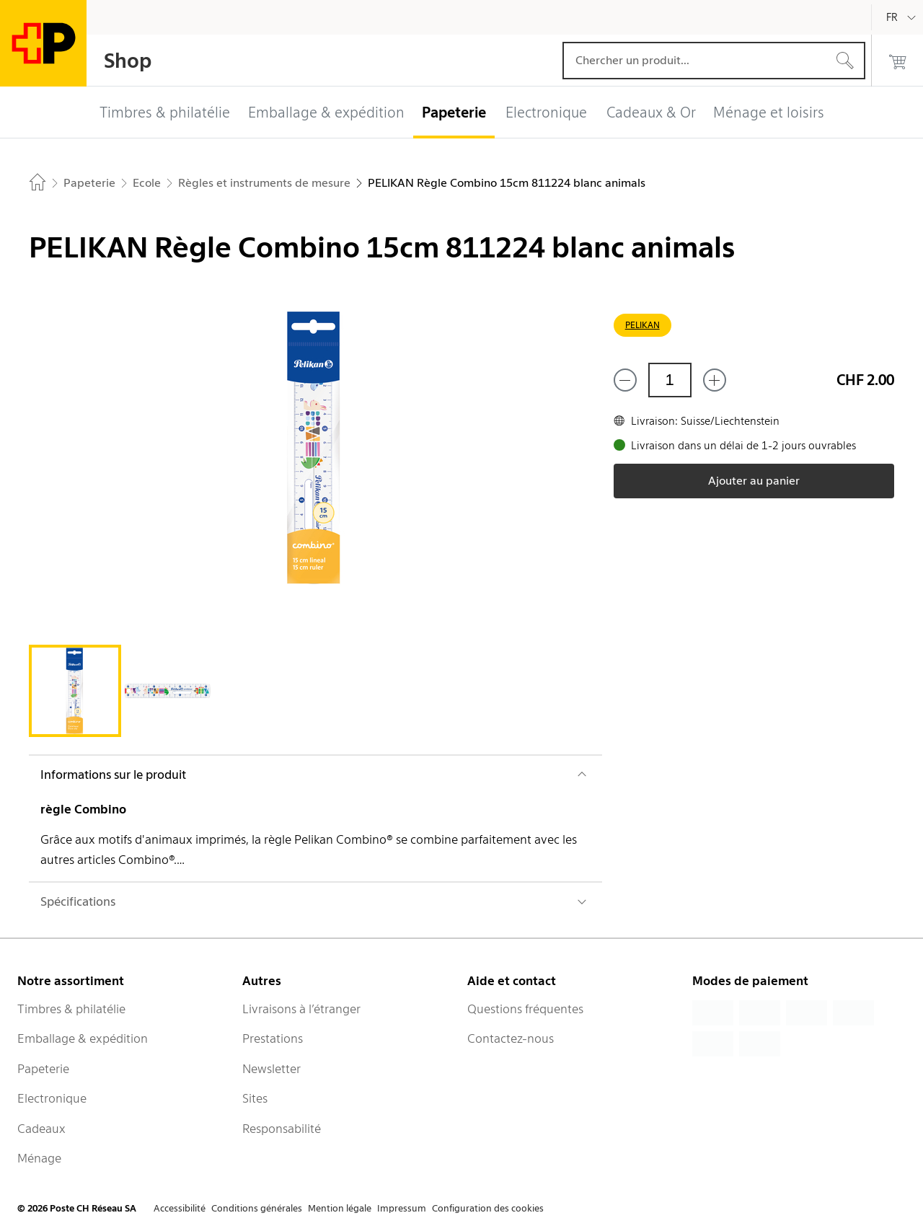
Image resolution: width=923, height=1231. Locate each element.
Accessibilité (180, 1208)
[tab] (75, 691)
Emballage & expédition (82, 1038)
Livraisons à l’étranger (301, 1009)
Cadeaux (41, 1128)
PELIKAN (642, 324)
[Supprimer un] (625, 380)
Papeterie (43, 1069)
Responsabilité (281, 1128)
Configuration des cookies (488, 1208)
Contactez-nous (510, 1038)
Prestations (272, 1038)
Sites (255, 1098)
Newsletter (271, 1069)
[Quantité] (670, 380)
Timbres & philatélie (71, 1009)
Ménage (39, 1158)
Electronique (52, 1098)
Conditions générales (256, 1208)
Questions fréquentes (525, 1009)
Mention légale (339, 1208)
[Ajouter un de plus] (714, 380)
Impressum (401, 1208)
